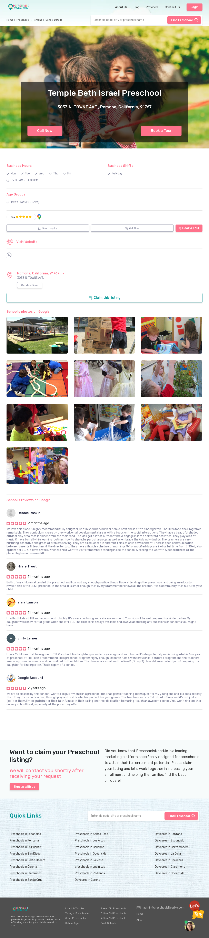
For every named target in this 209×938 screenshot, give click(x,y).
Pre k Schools (109, 923)
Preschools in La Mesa (89, 860)
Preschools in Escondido (25, 834)
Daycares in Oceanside (170, 873)
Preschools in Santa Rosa (91, 834)
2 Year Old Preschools (113, 908)
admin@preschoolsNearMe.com (161, 908)
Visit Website (22, 241)
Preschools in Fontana (24, 840)
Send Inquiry (47, 228)
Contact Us (172, 7)
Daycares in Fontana (168, 834)
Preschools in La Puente (25, 847)
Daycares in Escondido (169, 840)
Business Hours (19, 166)
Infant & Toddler (74, 908)
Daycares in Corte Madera (172, 847)
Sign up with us (24, 787)
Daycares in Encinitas (169, 860)
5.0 (13, 216)
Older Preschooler (75, 918)
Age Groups (16, 194)
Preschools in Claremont (26, 873)
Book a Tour (161, 130)
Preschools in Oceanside (91, 853)
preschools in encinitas (90, 866)
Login (194, 7)
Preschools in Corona (23, 866)
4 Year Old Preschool (113, 918)
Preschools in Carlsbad (89, 847)
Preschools (23, 19)
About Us (121, 7)
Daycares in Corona (87, 880)
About (140, 920)
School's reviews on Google (29, 500)
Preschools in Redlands (90, 873)
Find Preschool (184, 20)
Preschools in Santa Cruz (26, 880)
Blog (136, 7)
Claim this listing (104, 298)
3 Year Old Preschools (113, 913)
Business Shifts (120, 166)
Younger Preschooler (77, 913)
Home (10, 19)
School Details (54, 19)
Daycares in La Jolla (168, 853)
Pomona (37, 19)
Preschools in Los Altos (90, 840)
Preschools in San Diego (25, 853)
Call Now (44, 130)
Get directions (29, 285)
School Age (72, 923)
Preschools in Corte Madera (27, 860)
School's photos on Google (28, 311)
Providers (152, 7)
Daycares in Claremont (170, 866)
